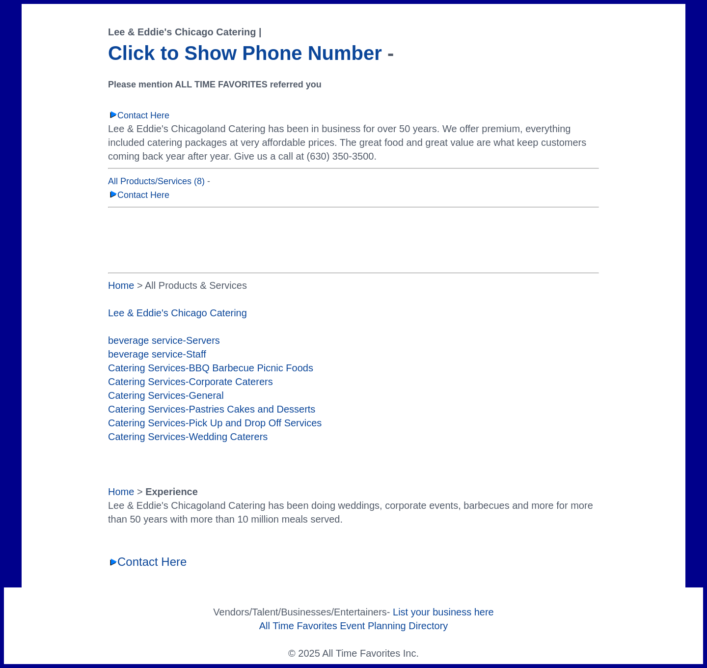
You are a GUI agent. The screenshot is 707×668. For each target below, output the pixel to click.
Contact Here (138, 115)
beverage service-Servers (164, 340)
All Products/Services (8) (156, 181)
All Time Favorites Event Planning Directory (353, 625)
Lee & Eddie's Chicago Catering (177, 312)
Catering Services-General (166, 395)
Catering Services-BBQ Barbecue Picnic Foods (210, 367)
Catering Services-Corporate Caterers (190, 381)
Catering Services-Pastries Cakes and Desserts (211, 409)
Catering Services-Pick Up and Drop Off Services (215, 423)
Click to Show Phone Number (245, 53)
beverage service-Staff (157, 354)
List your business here (443, 612)
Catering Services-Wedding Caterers (188, 436)
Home (121, 285)
